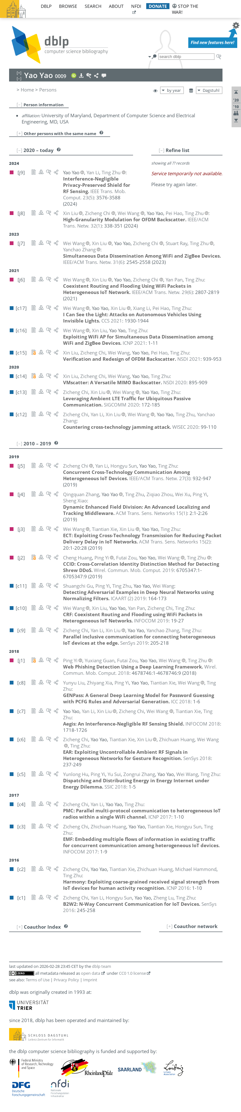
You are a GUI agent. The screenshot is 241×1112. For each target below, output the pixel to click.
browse (68, 6)
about (116, 6)
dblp (46, 6)
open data (90, 973)
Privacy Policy (66, 980)
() (93, 262)
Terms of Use (38, 980)
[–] (19, 104)
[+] (20, 133)
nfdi (136, 6)
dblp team (101, 966)
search (93, 6)
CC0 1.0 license (132, 973)
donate (158, 6)
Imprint (90, 980)
